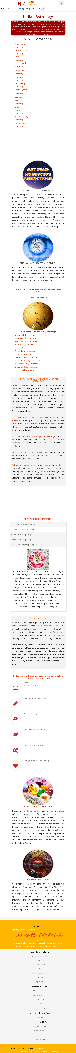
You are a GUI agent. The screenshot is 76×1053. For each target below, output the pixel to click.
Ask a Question (40, 965)
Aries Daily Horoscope (25, 335)
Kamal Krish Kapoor (40, 1026)
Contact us (40, 999)
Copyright (24, 1052)
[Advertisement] (38, 143)
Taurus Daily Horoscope (26, 338)
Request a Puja (40, 982)
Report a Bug (40, 1008)
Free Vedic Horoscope (38, 879)
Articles (40, 1035)
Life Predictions (40, 960)
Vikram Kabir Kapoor (40, 1031)
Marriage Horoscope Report (23, 524)
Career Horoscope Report (22, 534)
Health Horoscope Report (22, 539)
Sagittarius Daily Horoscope (27, 360)
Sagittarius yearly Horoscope (20, 100)
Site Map (40, 1017)
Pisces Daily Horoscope (25, 370)
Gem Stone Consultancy (40, 973)
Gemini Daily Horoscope (26, 341)
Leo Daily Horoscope (24, 347)
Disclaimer (45, 1052)
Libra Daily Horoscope (25, 354)
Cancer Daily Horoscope (26, 344)
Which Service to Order (40, 995)
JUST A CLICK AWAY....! (38, 297)
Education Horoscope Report (24, 544)
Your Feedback (40, 1039)
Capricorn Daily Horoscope (27, 364)
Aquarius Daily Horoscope (26, 367)
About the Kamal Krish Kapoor (40, 991)
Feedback (40, 1004)
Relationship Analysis (40, 969)
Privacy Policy (34, 1052)
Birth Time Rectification (40, 956)
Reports (40, 977)
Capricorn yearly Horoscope (19, 110)
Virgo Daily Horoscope (25, 351)
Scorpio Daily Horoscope (26, 357)
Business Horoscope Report (23, 529)
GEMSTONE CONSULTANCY (38, 806)
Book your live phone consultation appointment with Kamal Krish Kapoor (39, 935)
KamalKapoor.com (38, 1048)
